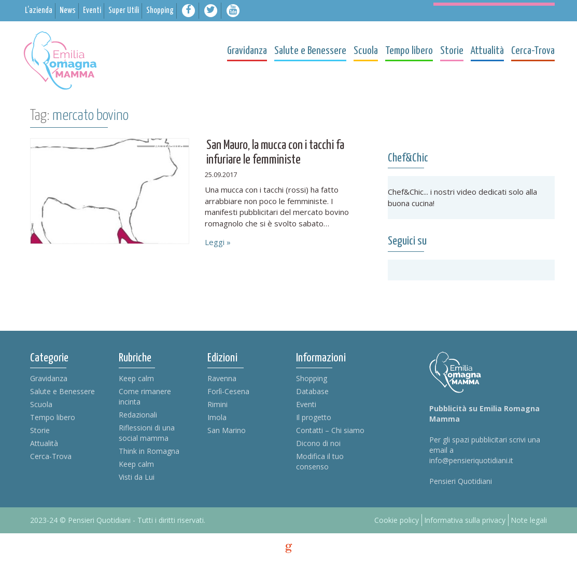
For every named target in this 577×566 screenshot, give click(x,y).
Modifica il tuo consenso (320, 461)
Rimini (217, 404)
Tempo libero (52, 417)
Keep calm (136, 378)
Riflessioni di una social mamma (147, 433)
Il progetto (313, 417)
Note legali (529, 520)
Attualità (44, 443)
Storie (40, 430)
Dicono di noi (318, 443)
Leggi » (218, 242)
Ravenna (221, 378)
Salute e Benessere (62, 391)
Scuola (41, 404)
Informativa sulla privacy (464, 520)
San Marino (226, 430)
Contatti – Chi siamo (330, 430)
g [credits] (288, 548)
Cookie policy (396, 520)
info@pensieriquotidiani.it (471, 460)
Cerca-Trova (51, 456)
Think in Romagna (149, 451)
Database (312, 391)
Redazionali (138, 415)
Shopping (311, 378)
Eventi (306, 404)
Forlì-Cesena (228, 391)
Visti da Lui (136, 477)
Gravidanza (48, 378)
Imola (217, 417)
